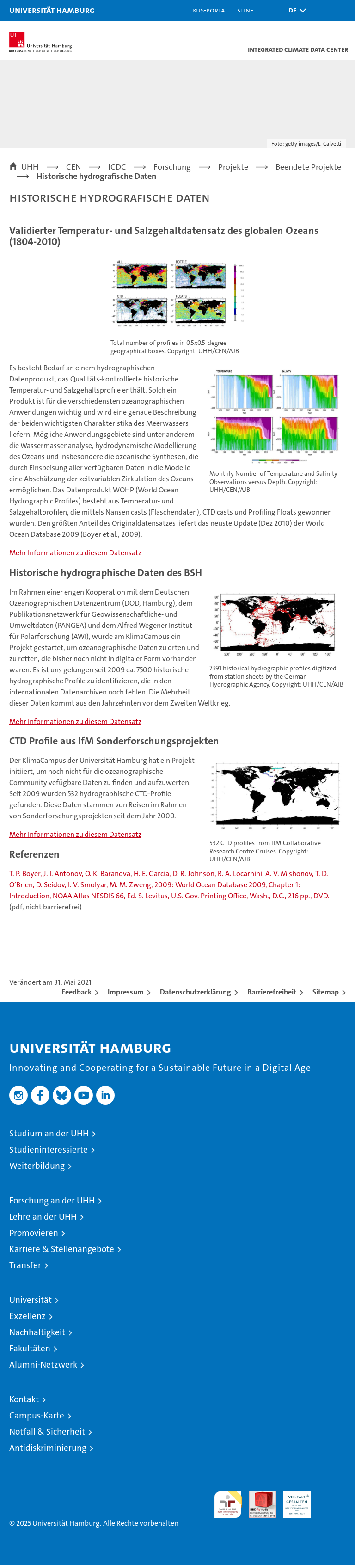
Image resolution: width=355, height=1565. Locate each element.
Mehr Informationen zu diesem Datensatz (75, 553)
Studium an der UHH (49, 1133)
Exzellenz (27, 1316)
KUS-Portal (210, 10)
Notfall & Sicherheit (47, 1431)
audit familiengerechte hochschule (228, 1504)
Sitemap (325, 992)
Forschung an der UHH (52, 1200)
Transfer (25, 1265)
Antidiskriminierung (47, 1448)
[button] (294, 10)
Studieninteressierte (48, 1149)
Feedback (76, 992)
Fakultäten (29, 1348)
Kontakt (24, 1399)
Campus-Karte (36, 1415)
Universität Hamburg (52, 10)
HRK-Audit (292, 1500)
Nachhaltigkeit (37, 1332)
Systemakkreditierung (332, 1495)
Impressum (126, 992)
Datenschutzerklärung (195, 992)
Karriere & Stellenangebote (61, 1249)
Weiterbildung (37, 1166)
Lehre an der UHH (43, 1216)
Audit (257, 1495)
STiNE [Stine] (245, 10)
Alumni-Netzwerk (43, 1364)
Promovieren (33, 1233)
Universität (30, 1300)
